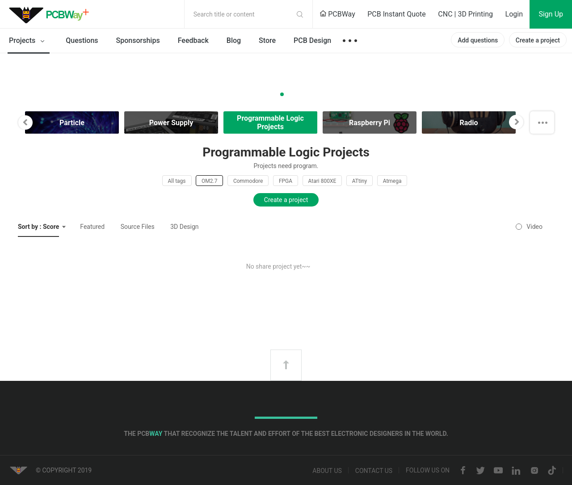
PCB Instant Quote (396, 14)
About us (327, 470)
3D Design (184, 226)
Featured (92, 226)
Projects (28, 41)
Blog (234, 40)
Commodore (248, 181)
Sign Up (550, 14)
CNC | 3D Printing (465, 14)
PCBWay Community (51, 14)
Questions (82, 40)
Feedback (193, 40)
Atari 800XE (322, 181)
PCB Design (312, 40)
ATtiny (359, 181)
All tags (177, 181)
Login (514, 14)
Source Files (138, 226)
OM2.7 (209, 181)
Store (267, 40)
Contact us (373, 470)
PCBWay (337, 14)
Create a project (538, 40)
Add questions (478, 40)
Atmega (392, 181)
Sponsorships (138, 40)
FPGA (285, 181)
